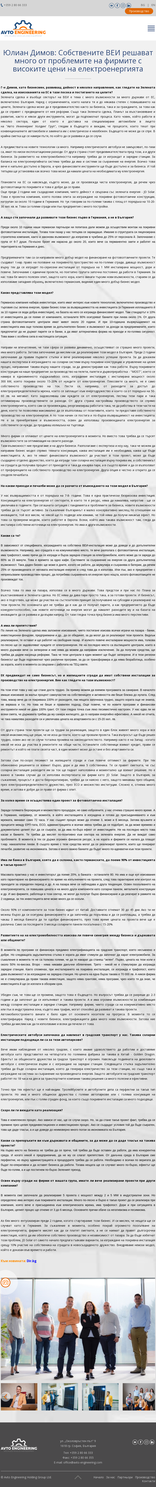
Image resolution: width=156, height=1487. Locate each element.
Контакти (148, 1481)
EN (153, 5)
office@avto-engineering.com (82, 1462)
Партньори (125, 1477)
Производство (139, 11)
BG (143, 5)
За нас (110, 1477)
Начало (98, 1477)
